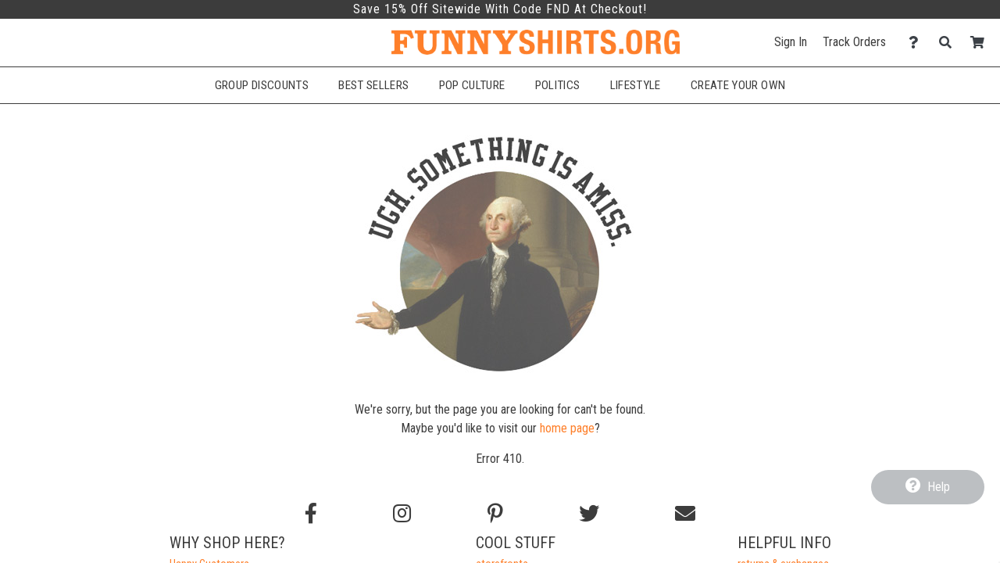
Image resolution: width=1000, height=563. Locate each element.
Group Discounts (262, 85)
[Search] (950, 42)
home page (567, 428)
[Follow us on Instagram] (402, 513)
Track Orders (854, 41)
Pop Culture (472, 85)
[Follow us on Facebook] (311, 513)
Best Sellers (373, 85)
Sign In (790, 41)
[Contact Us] (918, 42)
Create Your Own (738, 85)
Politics (557, 85)
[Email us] (685, 513)
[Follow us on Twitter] (589, 513)
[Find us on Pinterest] (495, 513)
